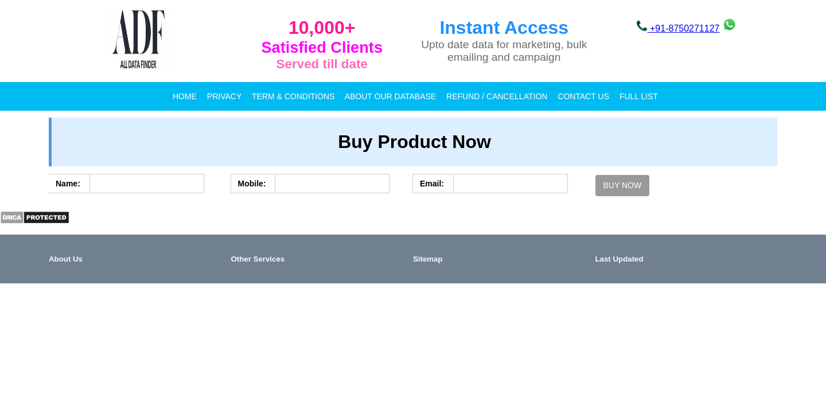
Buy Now (622, 185)
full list (639, 96)
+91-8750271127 (678, 28)
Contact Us (583, 96)
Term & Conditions (293, 96)
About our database (390, 96)
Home (185, 96)
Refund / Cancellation (496, 96)
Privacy (224, 96)
